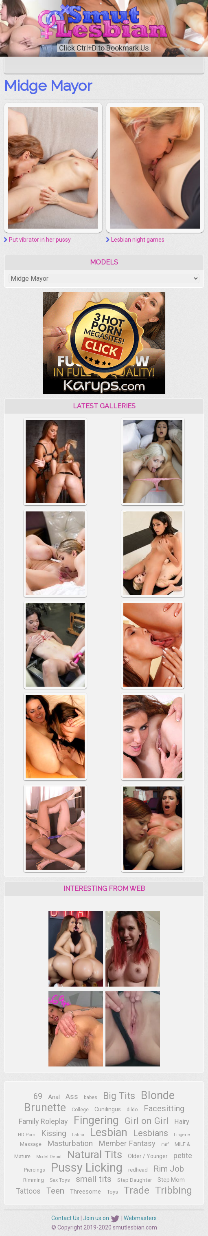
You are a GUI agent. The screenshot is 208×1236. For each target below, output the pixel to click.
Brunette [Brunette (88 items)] (45, 1107)
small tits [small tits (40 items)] (94, 1179)
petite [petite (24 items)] (182, 1156)
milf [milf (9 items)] (165, 1144)
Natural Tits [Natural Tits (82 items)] (94, 1154)
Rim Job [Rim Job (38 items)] (168, 1169)
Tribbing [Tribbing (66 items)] (173, 1190)
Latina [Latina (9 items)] (78, 1134)
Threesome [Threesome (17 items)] (85, 1191)
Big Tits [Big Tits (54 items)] (119, 1096)
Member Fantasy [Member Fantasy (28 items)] (127, 1143)
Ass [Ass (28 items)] (72, 1096)
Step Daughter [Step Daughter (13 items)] (134, 1180)
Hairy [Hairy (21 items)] (181, 1122)
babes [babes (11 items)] (90, 1097)
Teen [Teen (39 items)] (55, 1191)
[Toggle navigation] (15, 65)
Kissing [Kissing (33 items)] (53, 1133)
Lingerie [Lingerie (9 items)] (182, 1134)
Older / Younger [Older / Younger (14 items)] (148, 1156)
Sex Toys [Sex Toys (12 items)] (60, 1180)
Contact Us (65, 1218)
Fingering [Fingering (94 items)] (96, 1120)
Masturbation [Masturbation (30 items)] (70, 1143)
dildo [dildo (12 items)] (132, 1109)
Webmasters (140, 1218)
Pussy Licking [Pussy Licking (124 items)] (87, 1167)
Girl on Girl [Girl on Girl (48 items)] (147, 1120)
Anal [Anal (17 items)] (54, 1097)
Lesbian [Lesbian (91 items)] (108, 1132)
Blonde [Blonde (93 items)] (158, 1095)
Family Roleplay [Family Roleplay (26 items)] (43, 1121)
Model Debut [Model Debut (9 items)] (48, 1156)
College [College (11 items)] (80, 1110)
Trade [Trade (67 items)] (136, 1190)
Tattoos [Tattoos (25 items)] (28, 1191)
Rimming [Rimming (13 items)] (33, 1180)
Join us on (101, 1218)
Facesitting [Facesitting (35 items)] (164, 1108)
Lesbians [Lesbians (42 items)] (150, 1133)
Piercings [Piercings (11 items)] (34, 1170)
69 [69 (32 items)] (37, 1096)
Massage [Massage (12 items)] (31, 1144)
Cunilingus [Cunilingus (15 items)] (107, 1109)
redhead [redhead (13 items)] (138, 1170)
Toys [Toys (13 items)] (112, 1192)
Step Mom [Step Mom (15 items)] (171, 1180)
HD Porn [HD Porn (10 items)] (26, 1134)
